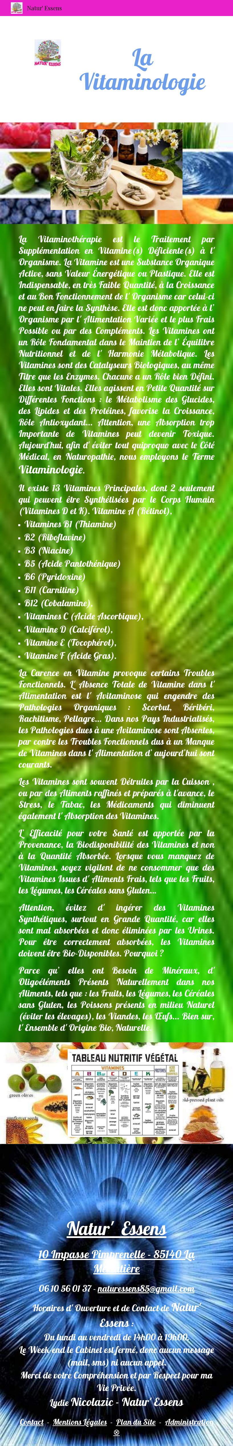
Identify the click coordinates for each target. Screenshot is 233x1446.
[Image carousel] (116, 173)
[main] (142, 69)
